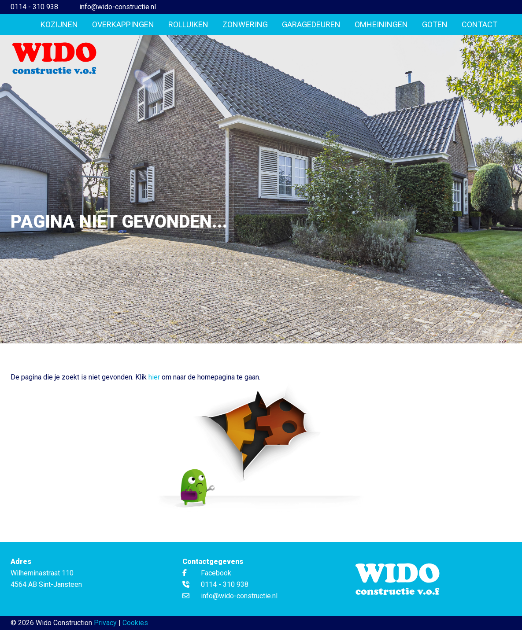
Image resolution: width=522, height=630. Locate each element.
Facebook (206, 573)
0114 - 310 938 (34, 7)
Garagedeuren (311, 24)
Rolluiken (188, 24)
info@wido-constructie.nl (117, 7)
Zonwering (245, 24)
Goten (435, 24)
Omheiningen (381, 24)
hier (154, 377)
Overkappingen (123, 24)
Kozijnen (59, 24)
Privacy (105, 623)
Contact (479, 24)
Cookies (135, 623)
